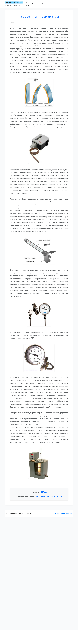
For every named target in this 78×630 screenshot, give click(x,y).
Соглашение (67, 513)
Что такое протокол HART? (49, 509)
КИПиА (43, 504)
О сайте (57, 513)
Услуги (53, 4)
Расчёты (35, 4)
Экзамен (44, 4)
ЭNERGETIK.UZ (14, 2)
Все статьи (26, 4)
